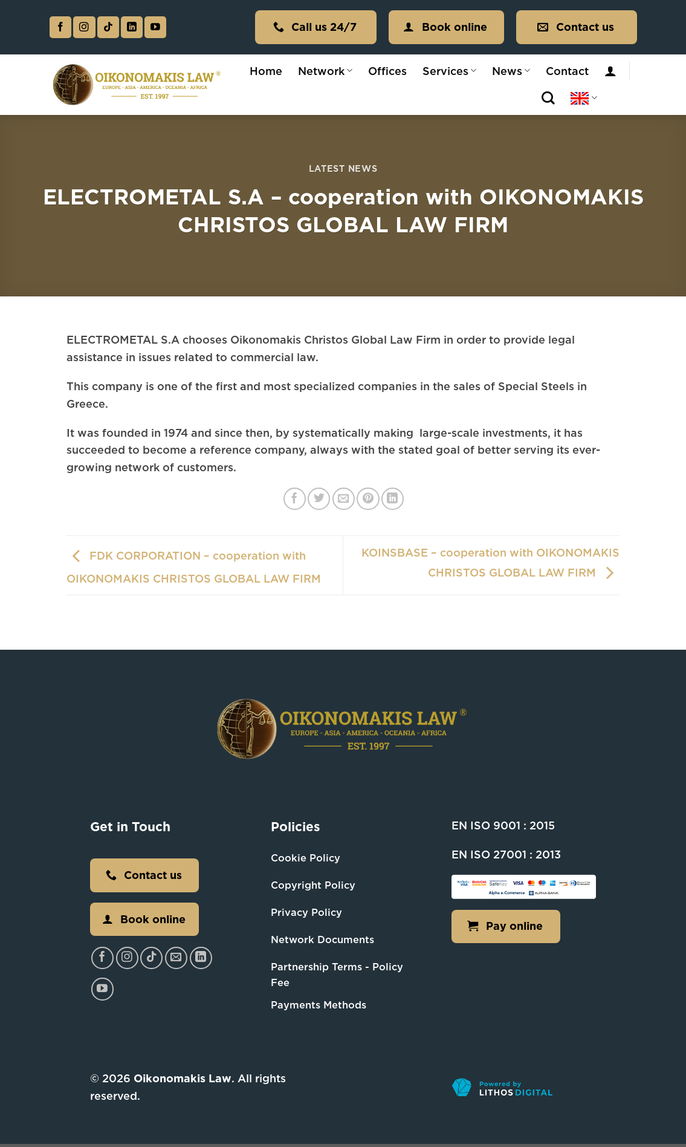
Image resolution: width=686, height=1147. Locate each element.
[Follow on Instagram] (84, 27)
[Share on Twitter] (319, 499)
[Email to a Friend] (343, 499)
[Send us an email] (176, 958)
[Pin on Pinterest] (368, 499)
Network (325, 71)
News (511, 71)
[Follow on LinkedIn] (132, 27)
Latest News (343, 168)
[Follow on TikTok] (108, 27)
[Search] (548, 98)
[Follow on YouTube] (155, 27)
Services (449, 71)
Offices (387, 71)
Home (266, 71)
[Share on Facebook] (294, 499)
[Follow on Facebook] (60, 27)
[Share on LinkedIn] (392, 499)
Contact (567, 71)
